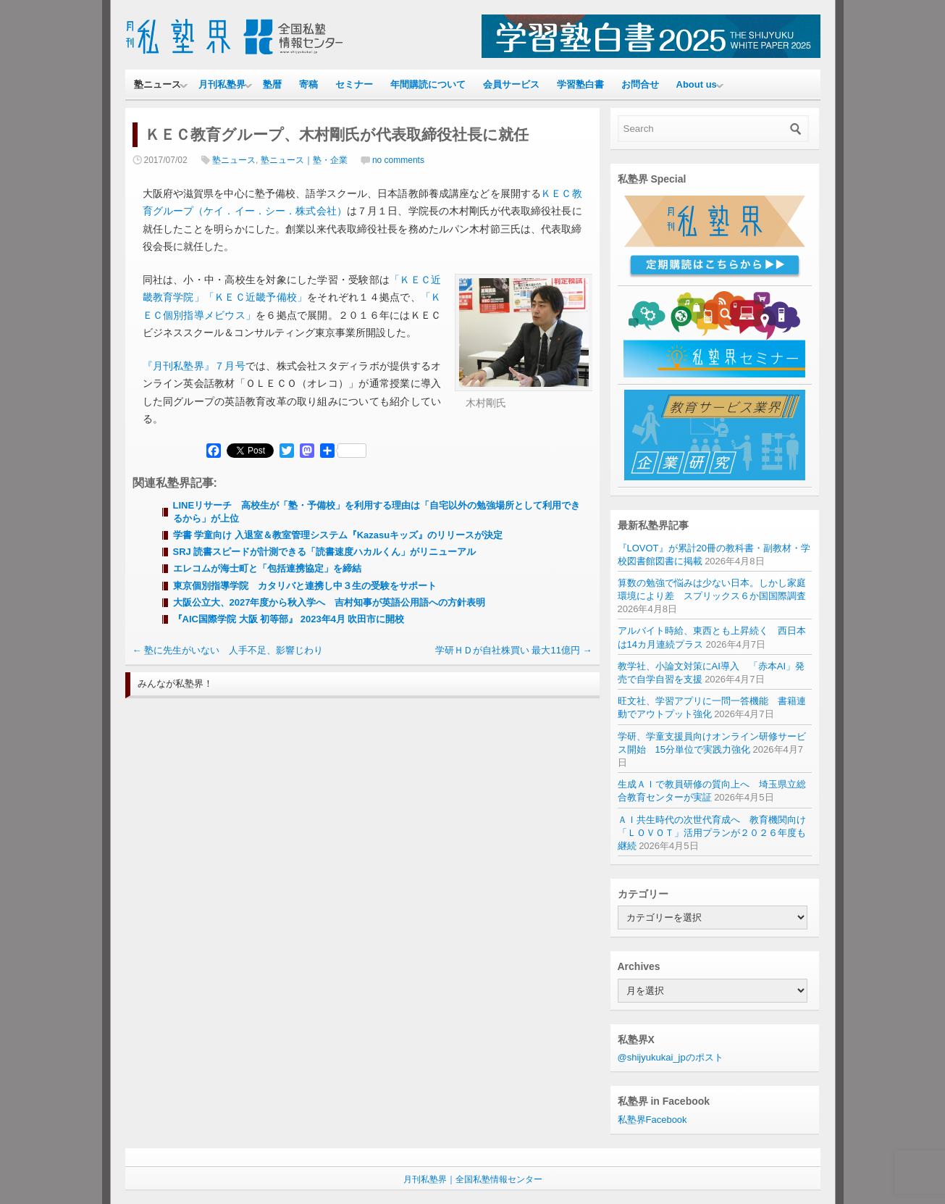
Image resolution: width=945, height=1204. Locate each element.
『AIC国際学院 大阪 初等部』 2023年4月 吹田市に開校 (289, 619)
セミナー (354, 84)
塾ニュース (157, 84)
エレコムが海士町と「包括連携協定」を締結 (267, 568)
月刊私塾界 (221, 84)
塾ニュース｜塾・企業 (304, 160)
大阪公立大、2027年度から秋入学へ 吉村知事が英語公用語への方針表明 (329, 602)
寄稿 (308, 84)
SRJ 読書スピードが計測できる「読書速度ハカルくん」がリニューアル (324, 551)
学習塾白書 (580, 84)
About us (696, 84)
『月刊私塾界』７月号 (194, 366)
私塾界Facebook (652, 1119)
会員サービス (511, 84)
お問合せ (640, 84)
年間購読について (428, 84)
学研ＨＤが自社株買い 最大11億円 (513, 650)
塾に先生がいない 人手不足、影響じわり (228, 650)
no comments (398, 160)
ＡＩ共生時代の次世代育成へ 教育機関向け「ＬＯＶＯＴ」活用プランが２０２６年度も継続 (712, 832)
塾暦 (272, 84)
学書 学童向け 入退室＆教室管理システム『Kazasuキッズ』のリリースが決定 (338, 535)
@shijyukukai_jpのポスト (670, 1057)
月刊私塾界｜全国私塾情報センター (472, 1179)
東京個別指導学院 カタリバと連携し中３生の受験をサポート (305, 585)
